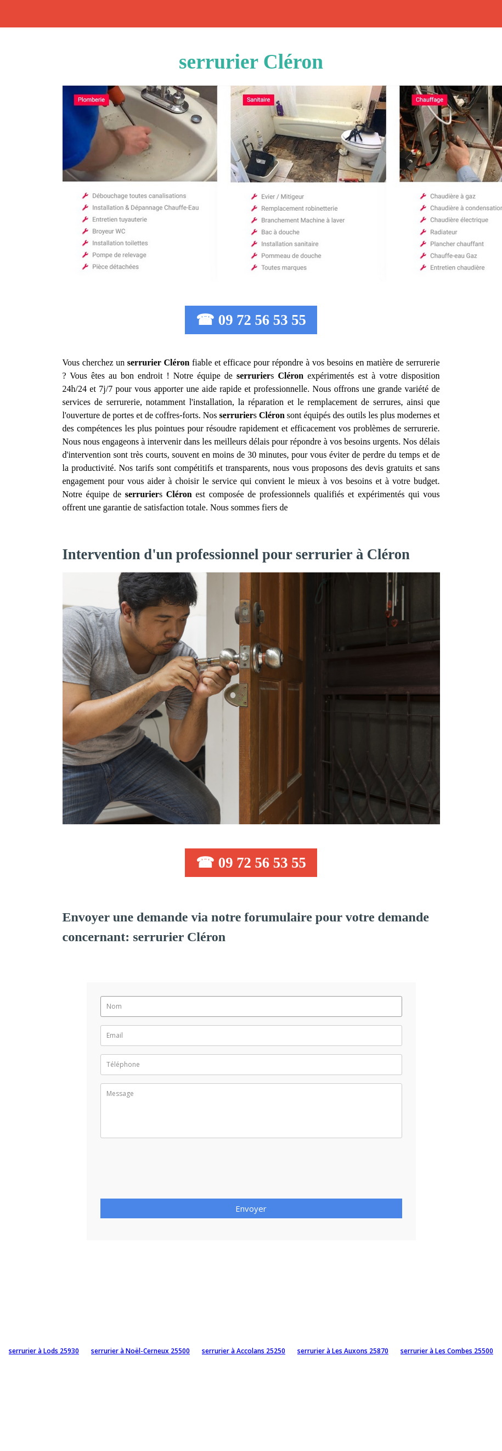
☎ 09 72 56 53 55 (251, 320)
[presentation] (183, 1171)
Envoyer (251, 1208)
